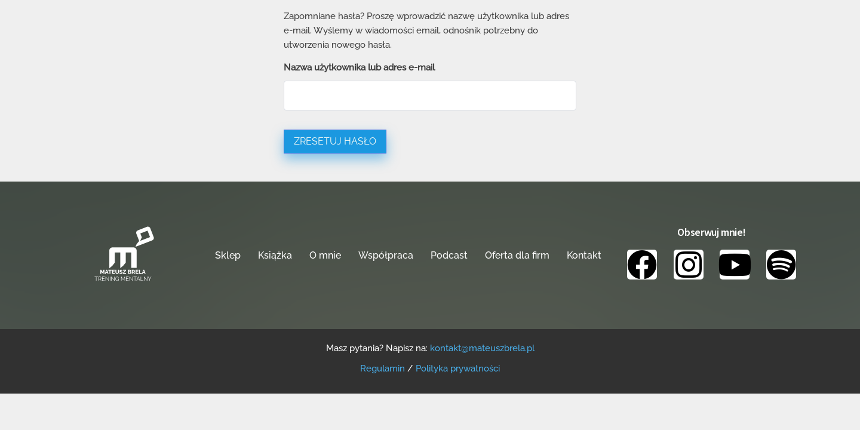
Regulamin (382, 368)
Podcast (449, 255)
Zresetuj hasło (335, 141)
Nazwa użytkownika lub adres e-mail (359, 67)
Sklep (228, 255)
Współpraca (385, 255)
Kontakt (584, 255)
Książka (275, 255)
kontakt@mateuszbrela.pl (482, 348)
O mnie (325, 255)
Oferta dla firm (517, 255)
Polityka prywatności (458, 368)
